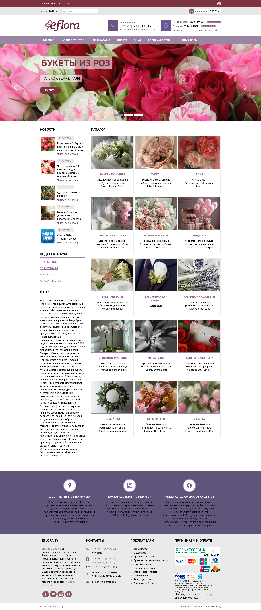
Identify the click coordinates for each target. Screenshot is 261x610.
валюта (43, 11)
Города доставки (160, 40)
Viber (134, 22)
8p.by (218, 606)
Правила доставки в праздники (151, 560)
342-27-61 (110, 549)
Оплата (122, 40)
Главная (48, 40)
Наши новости (141, 575)
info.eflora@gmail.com (104, 581)
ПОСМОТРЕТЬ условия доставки (70, 521)
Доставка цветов (51, 548)
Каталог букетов (72, 40)
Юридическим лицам (145, 571)
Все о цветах (141, 548)
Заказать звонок (128, 29)
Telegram (125, 22)
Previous (16, 87)
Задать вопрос (147, 29)
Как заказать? (101, 40)
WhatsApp (110, 566)
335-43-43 (109, 559)
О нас (138, 40)
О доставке (140, 552)
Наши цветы (188, 40)
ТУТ (66, 3)
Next (244, 87)
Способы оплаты (143, 564)
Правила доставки (144, 556)
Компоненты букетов (145, 583)
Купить (50, 90)
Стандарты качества (145, 568)
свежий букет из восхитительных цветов (66, 510)
